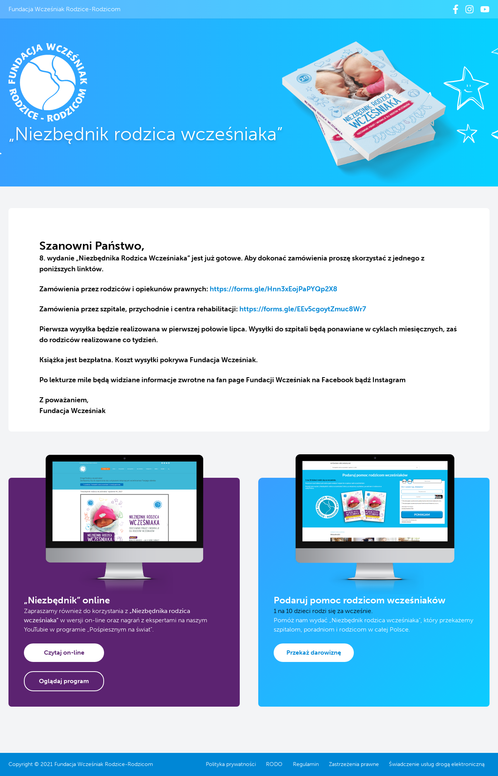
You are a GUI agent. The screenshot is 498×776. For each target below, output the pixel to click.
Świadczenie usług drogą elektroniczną (437, 764)
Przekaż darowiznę (313, 652)
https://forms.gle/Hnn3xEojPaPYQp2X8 (273, 289)
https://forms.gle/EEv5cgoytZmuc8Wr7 (302, 309)
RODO (274, 764)
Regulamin (306, 764)
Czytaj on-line (64, 652)
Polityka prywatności (231, 764)
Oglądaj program (64, 681)
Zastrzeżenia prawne (354, 764)
